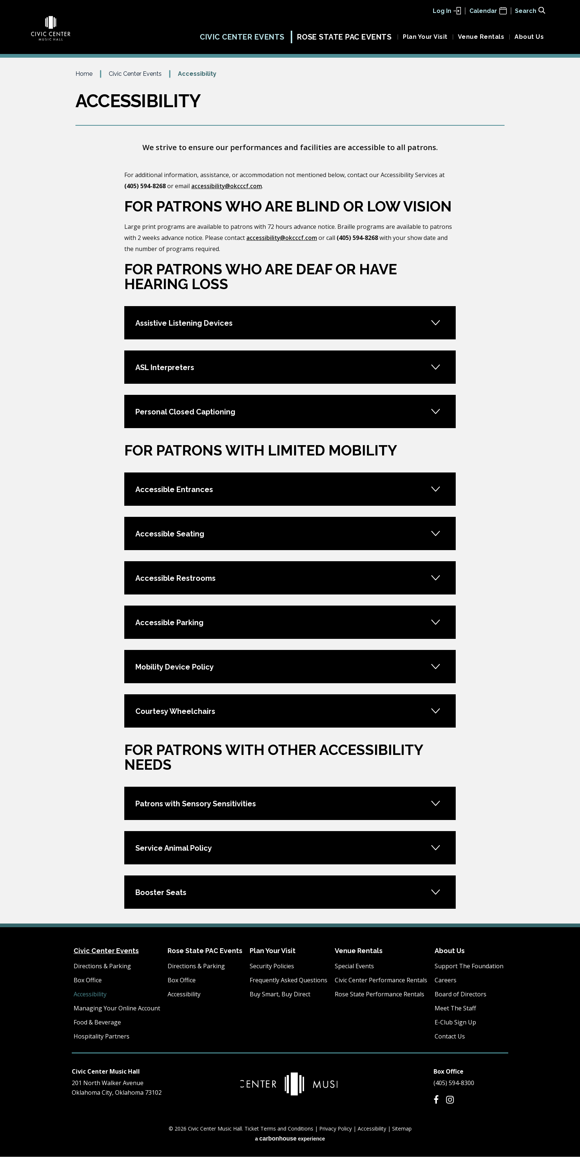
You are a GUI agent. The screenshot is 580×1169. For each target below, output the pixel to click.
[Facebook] (436, 1111)
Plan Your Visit (425, 39)
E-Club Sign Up (455, 1034)
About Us (529, 39)
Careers (445, 992)
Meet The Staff (455, 1020)
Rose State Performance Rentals (379, 1006)
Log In (447, 10)
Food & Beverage (97, 1034)
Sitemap (402, 1140)
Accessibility (90, 1006)
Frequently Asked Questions (288, 992)
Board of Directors (460, 1006)
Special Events (354, 978)
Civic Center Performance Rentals (381, 992)
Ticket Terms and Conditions (279, 1140)
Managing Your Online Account (117, 1020)
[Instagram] (450, 1111)
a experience (290, 1151)
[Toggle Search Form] (530, 10)
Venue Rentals (481, 39)
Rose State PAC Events (344, 39)
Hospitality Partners (101, 1048)
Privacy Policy (335, 1140)
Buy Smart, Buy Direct (280, 1006)
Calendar (488, 10)
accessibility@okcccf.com (227, 198)
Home (83, 85)
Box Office (88, 992)
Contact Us (450, 1048)
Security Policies (272, 978)
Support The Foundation (469, 978)
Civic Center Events (242, 39)
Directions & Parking (102, 978)
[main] (290, 508)
